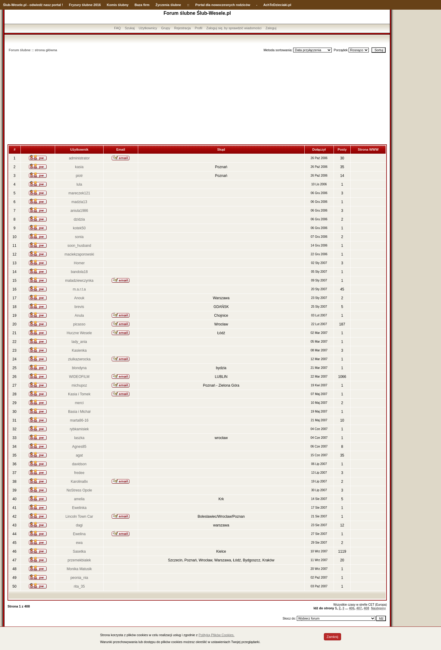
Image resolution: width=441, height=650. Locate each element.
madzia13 (79, 202)
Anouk (79, 298)
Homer (79, 263)
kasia (79, 167)
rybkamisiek (79, 429)
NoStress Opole (79, 490)
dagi (79, 525)
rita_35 (79, 586)
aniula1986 (79, 211)
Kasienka (79, 350)
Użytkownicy (148, 28)
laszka (79, 438)
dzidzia (79, 219)
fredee (79, 473)
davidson (79, 464)
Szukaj (130, 28)
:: (188, 5)
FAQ (117, 28)
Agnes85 (79, 446)
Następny (378, 608)
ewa (79, 543)
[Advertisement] (197, 99)
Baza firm (142, 5)
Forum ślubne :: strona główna (33, 50)
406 (351, 608)
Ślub (6, 5)
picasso (79, 324)
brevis (79, 307)
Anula (79, 315)
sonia (79, 237)
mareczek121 (79, 193)
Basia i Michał (79, 412)
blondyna (79, 368)
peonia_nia (79, 578)
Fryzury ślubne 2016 (85, 5)
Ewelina (79, 534)
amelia (79, 499)
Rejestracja (182, 28)
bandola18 (79, 272)
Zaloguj (271, 28)
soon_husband (79, 245)
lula (79, 184)
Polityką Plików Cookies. (216, 635)
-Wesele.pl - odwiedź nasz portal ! (36, 5)
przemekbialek (79, 560)
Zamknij (332, 637)
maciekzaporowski (79, 254)
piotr (79, 176)
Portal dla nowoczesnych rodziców (222, 5)
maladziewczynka (79, 280)
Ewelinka (79, 508)
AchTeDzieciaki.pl (277, 5)
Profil (198, 28)
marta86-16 (79, 420)
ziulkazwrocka (79, 359)
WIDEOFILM (79, 377)
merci (79, 403)
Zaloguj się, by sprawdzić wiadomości (233, 28)
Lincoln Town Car (79, 516)
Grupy (165, 28)
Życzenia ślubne (168, 5)
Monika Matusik (79, 569)
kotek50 (79, 228)
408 (366, 608)
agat (79, 455)
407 (359, 608)
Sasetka (79, 551)
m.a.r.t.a (79, 289)
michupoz (79, 385)
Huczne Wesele (79, 333)
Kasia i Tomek (79, 394)
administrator (79, 158)
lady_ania (79, 342)
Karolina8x (79, 481)
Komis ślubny (118, 5)
